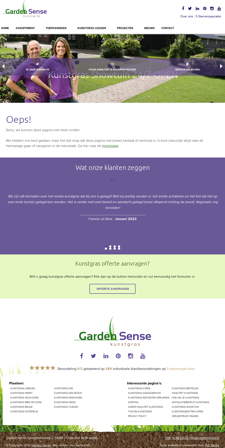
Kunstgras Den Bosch (68, 393)
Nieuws (149, 28)
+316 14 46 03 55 (176, 438)
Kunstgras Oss (63, 388)
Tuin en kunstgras (140, 411)
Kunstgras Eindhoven (68, 397)
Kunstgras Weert (21, 393)
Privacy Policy (137, 416)
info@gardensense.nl (204, 438)
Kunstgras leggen (92, 28)
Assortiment (25, 28)
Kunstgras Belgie (21, 407)
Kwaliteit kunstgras (185, 393)
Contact (167, 28)
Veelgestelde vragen (185, 416)
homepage (110, 146)
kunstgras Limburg (22, 388)
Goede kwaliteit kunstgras (145, 407)
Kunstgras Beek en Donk (26, 402)
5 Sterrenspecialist (208, 16)
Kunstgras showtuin (185, 407)
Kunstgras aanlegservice (144, 393)
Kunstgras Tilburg (66, 407)
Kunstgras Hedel (65, 402)
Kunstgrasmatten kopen (187, 411)
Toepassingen (56, 28)
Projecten (125, 28)
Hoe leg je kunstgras (185, 397)
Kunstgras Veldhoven (24, 397)
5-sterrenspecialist (181, 369)
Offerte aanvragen (112, 288)
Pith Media (212, 445)
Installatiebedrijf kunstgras (190, 402)
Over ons (186, 16)
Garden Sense (41, 445)
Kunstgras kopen (139, 388)
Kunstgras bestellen (185, 388)
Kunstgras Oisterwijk (24, 411)
